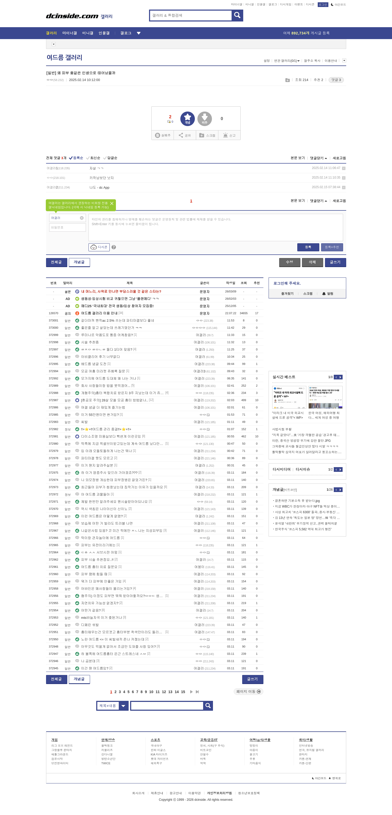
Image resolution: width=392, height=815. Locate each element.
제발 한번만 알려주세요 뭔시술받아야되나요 (111, 502)
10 (151, 692)
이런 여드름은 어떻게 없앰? (99, 516)
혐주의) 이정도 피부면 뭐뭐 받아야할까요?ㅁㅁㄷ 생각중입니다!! (119, 596)
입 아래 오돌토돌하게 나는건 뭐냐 (103, 451)
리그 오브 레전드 (62, 745)
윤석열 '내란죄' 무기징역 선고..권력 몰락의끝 (306, 523)
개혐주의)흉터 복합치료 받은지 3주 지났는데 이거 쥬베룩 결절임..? (119, 393)
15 (183, 692)
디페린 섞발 (87, 625)
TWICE (105, 763)
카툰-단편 (305, 763)
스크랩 (287, 80)
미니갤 (249, 4)
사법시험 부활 (282, 429)
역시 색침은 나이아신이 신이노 (101, 509)
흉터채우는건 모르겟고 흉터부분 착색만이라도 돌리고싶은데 (119, 632)
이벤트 (298, 4)
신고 (229, 135)
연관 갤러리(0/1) (287, 61)
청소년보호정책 (249, 793)
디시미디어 (282, 469)
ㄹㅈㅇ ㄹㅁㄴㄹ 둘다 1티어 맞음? (103, 349)
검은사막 (57, 758)
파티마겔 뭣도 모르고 (94, 458)
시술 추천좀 (87, 342)
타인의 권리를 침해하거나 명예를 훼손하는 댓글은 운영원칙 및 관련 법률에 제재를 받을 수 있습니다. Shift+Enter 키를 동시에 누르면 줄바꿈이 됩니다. (161, 222)
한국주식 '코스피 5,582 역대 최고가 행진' (303, 529)
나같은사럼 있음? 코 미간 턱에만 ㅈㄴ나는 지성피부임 (118, 531)
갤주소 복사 (312, 61)
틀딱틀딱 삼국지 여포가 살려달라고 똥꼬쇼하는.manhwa (307, 452)
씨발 (81, 422)
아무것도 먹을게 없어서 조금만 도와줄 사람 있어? (115, 647)
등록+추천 (332, 247)
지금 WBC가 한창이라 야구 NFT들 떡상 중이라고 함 (309, 506)
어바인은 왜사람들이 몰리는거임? (103, 589)
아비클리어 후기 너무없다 (97, 357)
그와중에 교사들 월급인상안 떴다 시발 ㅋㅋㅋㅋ (305, 446)
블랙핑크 (107, 745)
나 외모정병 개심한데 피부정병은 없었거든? (111, 480)
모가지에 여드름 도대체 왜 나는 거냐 (105, 378)
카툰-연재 (305, 758)
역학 (203, 763)
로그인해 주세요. (287, 283)
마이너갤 (236, 4)
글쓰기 (335, 262)
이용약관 (194, 793)
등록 (308, 247)
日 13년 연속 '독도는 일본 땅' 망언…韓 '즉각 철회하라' (309, 518)
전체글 (56, 262)
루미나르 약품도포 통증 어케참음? (104, 335)
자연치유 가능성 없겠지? (96, 603)
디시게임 (285, 4)
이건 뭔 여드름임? (91, 668)
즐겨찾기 (287, 294)
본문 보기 (298, 158)
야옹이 (254, 750)
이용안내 (331, 61)
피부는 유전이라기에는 (95, 545)
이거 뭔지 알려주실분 (94, 465)
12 (164, 692)
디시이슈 (303, 469)
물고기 (254, 754)
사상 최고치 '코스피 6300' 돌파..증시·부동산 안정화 (309, 512)
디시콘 (310, 4)
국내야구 (156, 745)
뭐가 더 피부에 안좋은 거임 (98, 581)
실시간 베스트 (284, 377)
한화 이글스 (158, 750)
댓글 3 (336, 80)
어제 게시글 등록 (306, 33)
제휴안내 (157, 793)
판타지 (303, 754)
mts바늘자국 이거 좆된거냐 (98, 618)
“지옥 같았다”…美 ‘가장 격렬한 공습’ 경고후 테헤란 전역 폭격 (307, 435)
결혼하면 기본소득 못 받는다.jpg (297, 501)
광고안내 (175, 793)
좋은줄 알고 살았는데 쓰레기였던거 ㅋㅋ (108, 328)
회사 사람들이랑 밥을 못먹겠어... (102, 386)
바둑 (203, 758)
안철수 (204, 754)
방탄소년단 (108, 758)
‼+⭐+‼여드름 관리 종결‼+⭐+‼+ (103, 429)
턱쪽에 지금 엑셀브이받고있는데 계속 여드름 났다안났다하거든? (119, 444)
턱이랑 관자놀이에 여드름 (97, 538)
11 (158, 692)
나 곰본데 (85, 661)
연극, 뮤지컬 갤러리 (311, 750)
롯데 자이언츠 (160, 758)
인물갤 (261, 4)
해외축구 (156, 763)
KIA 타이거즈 (159, 754)
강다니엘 (107, 754)
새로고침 (339, 158)
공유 (185, 135)
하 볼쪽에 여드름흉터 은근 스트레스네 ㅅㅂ (110, 654)
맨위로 (335, 778)
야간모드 (338, 4)
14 (177, 692)
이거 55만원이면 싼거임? (97, 415)
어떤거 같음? (88, 610)
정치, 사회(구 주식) (212, 745)
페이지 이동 (248, 691)
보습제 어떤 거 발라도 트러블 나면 (104, 523)
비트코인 (206, 750)
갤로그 (273, 4)
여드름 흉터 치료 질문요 (96, 567)
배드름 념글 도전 (90, 364)
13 (170, 692)
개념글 (79, 262)
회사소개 (138, 793)
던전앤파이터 (60, 763)
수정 (289, 262)
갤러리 (51, 33)
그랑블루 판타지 (61, 750)
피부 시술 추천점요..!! (94, 560)
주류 (252, 758)
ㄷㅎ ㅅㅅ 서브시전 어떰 (96, 552)
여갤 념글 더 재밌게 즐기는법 (100, 407)
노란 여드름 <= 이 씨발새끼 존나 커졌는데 (109, 639)
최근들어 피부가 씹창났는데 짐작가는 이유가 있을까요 (119, 487)
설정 (267, 61)
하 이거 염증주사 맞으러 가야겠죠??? (106, 473)
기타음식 (255, 763)
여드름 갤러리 (64, 58)
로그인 (323, 4)
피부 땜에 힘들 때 (91, 574)
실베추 (163, 135)
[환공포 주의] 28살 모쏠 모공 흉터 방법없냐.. (111, 400)
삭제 (343, 168)
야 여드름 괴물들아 (92, 494)
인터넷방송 (306, 745)
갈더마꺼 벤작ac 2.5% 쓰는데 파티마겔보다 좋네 (114, 320)
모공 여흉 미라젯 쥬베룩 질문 (100, 371)
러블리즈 (107, 750)
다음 (191, 692)
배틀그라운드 (60, 754)
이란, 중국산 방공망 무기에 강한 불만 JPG (301, 441)
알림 (327, 294)
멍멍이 (254, 745)
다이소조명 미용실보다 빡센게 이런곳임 (108, 436)
